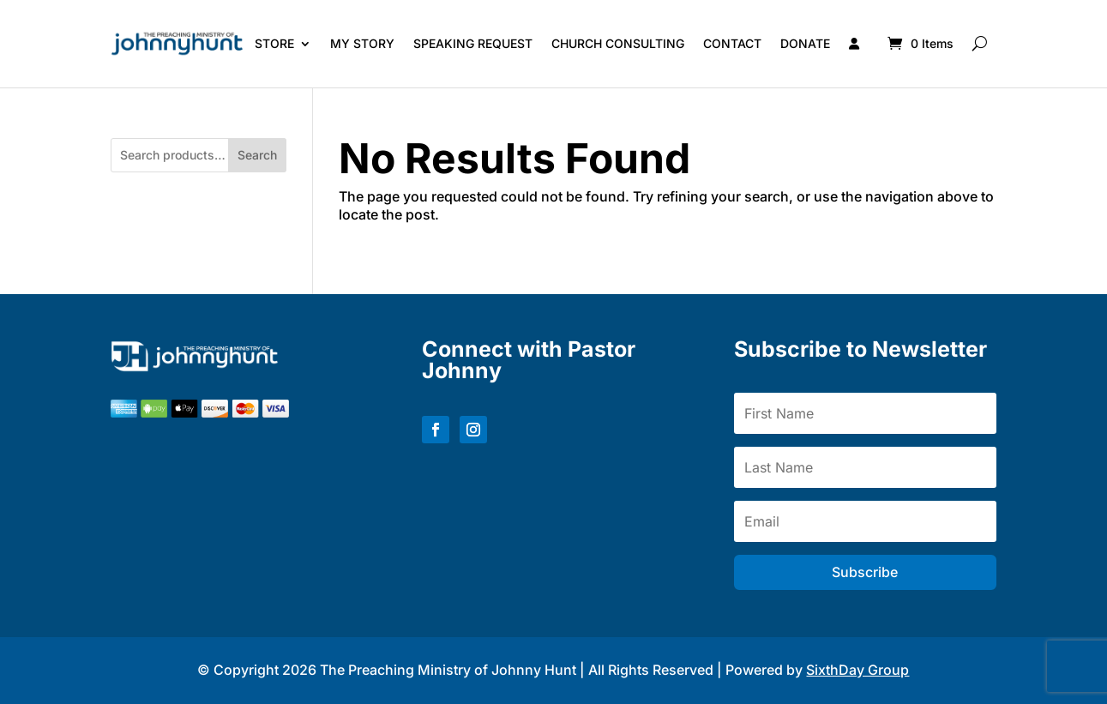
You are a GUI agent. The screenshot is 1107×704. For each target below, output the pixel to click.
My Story (362, 43)
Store (274, 43)
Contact (732, 43)
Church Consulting (617, 43)
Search (257, 154)
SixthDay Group (857, 669)
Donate (805, 43)
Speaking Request (472, 43)
